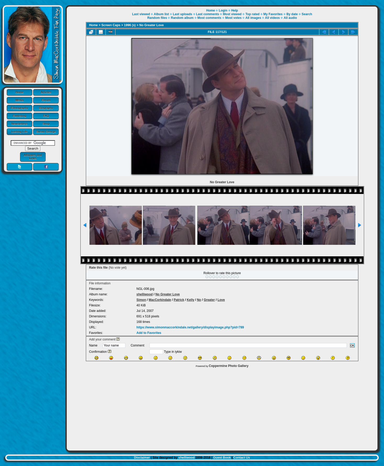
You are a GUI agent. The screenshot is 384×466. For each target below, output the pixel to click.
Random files (157, 18)
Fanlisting (19, 115)
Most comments (209, 18)
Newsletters (19, 123)
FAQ (46, 115)
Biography (46, 108)
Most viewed (232, 14)
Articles (46, 92)
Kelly (190, 300)
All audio (290, 18)
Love (221, 300)
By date (292, 14)
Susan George (46, 131)
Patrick (179, 300)
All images (253, 18)
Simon (141, 300)
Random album (182, 18)
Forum (46, 100)
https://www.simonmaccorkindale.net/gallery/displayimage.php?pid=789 (190, 327)
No (199, 300)
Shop (46, 123)
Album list (161, 14)
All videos (272, 18)
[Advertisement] (222, 408)
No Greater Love (151, 25)
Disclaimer (142, 457)
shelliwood (144, 294)
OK (352, 345)
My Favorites (272, 14)
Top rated (253, 14)
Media (19, 100)
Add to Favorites (148, 333)
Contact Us (241, 457)
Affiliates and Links (33, 157)
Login (223, 10)
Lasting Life (19, 131)
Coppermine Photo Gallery (228, 366)
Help (234, 10)
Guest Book (222, 457)
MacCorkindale (160, 300)
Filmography (19, 108)
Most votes (233, 18)
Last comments (207, 14)
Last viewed (141, 14)
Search (307, 14)
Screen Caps (110, 25)
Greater (209, 300)
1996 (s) (130, 25)
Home (19, 92)
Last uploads (182, 14)
